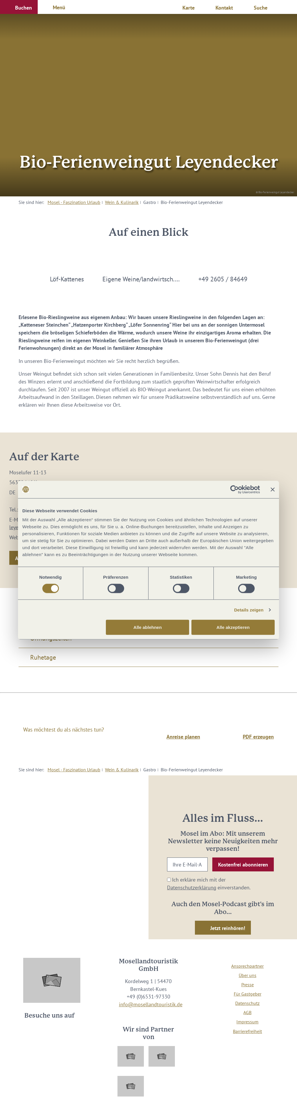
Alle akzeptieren (232, 627)
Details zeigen (248, 609)
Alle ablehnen (147, 627)
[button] (19, 7)
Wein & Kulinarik (122, 202)
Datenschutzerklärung (191, 887)
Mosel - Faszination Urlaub (74, 202)
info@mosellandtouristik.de (150, 1004)
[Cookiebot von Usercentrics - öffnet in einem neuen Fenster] (234, 489)
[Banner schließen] (273, 489)
